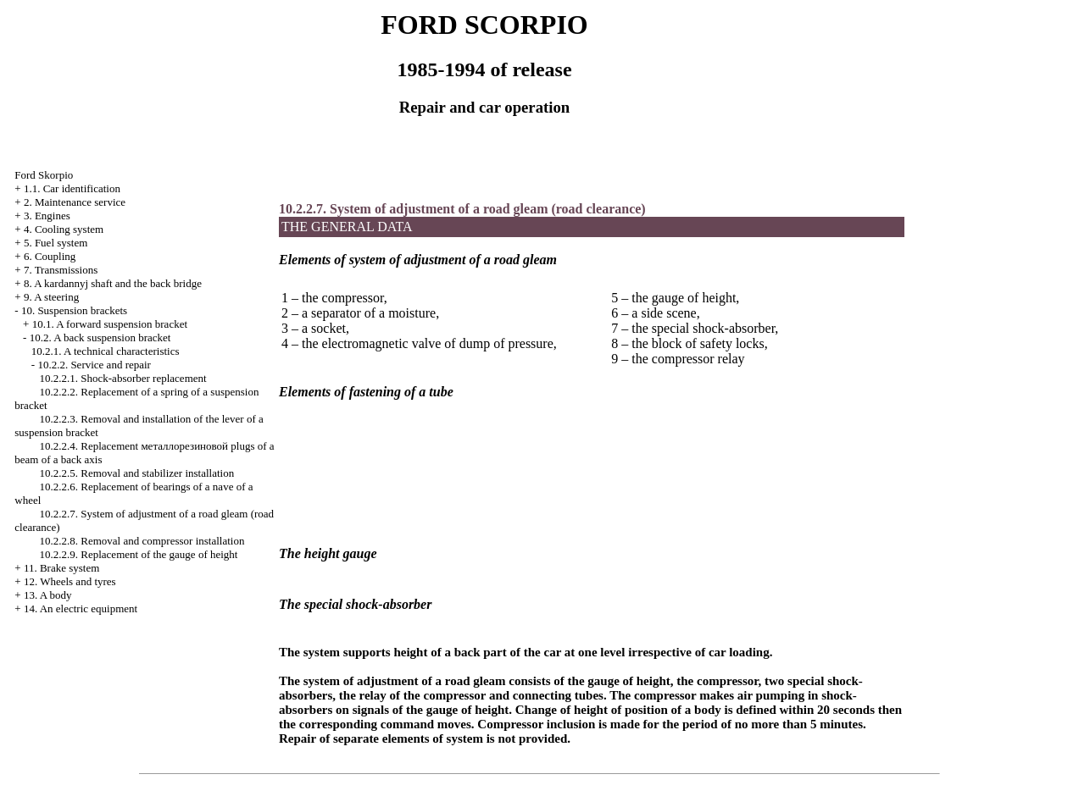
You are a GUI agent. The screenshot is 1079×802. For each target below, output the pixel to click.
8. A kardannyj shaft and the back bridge (113, 283)
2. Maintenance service (74, 202)
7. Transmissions (60, 269)
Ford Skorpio (43, 175)
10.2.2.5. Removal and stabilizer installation (137, 473)
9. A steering (51, 296)
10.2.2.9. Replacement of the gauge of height (139, 554)
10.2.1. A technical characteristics (105, 351)
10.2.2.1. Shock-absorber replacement (123, 378)
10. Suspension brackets (74, 310)
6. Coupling (49, 256)
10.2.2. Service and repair (94, 364)
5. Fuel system (55, 242)
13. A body (48, 595)
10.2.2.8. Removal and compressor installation (142, 540)
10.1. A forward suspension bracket (109, 324)
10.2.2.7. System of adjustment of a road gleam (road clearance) (462, 209)
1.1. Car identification (72, 188)
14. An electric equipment (80, 608)
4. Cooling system (63, 229)
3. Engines (47, 215)
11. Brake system (61, 567)
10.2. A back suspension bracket (100, 337)
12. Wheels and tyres (70, 581)
